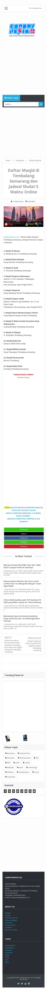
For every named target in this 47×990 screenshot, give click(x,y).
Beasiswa (11, 753)
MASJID (14, 508)
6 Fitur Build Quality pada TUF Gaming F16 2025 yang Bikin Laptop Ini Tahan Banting (22, 601)
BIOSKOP (24, 522)
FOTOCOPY (17, 510)
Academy (8, 927)
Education (11, 758)
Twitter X (24, 534)
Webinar (10, 772)
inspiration (30, 201)
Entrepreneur (10, 948)
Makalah (10, 767)
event (36, 772)
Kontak (7, 915)
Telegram (23, 542)
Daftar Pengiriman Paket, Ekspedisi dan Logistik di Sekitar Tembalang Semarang (33, 645)
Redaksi (8, 913)
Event (7, 957)
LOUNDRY (26, 516)
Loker (17, 762)
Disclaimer (9, 923)
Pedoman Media (11, 920)
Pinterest (23, 546)
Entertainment (25, 758)
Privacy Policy (10, 925)
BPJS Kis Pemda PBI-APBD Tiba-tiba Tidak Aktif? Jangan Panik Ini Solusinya (22, 566)
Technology (32, 767)
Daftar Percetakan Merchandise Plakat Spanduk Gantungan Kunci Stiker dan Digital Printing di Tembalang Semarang (13, 646)
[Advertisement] (23, 68)
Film (37, 758)
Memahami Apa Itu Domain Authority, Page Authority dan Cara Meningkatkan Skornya (22, 618)
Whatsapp (24, 529)
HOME (7, 508)
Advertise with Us (11, 918)
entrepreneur (24, 772)
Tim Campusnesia (35, 8)
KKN (8, 762)
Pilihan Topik (11, 98)
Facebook (24, 538)
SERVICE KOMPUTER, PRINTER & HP (23, 519)
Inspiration (9, 953)
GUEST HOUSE (29, 510)
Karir (6, 960)
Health (7, 955)
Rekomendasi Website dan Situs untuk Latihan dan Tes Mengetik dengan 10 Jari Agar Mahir (22, 583)
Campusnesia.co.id (11, 237)
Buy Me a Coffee (11, 930)
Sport (21, 767)
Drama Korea (25, 753)
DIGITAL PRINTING (14, 513)
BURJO (22, 508)
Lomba (27, 762)
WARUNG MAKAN (34, 508)
